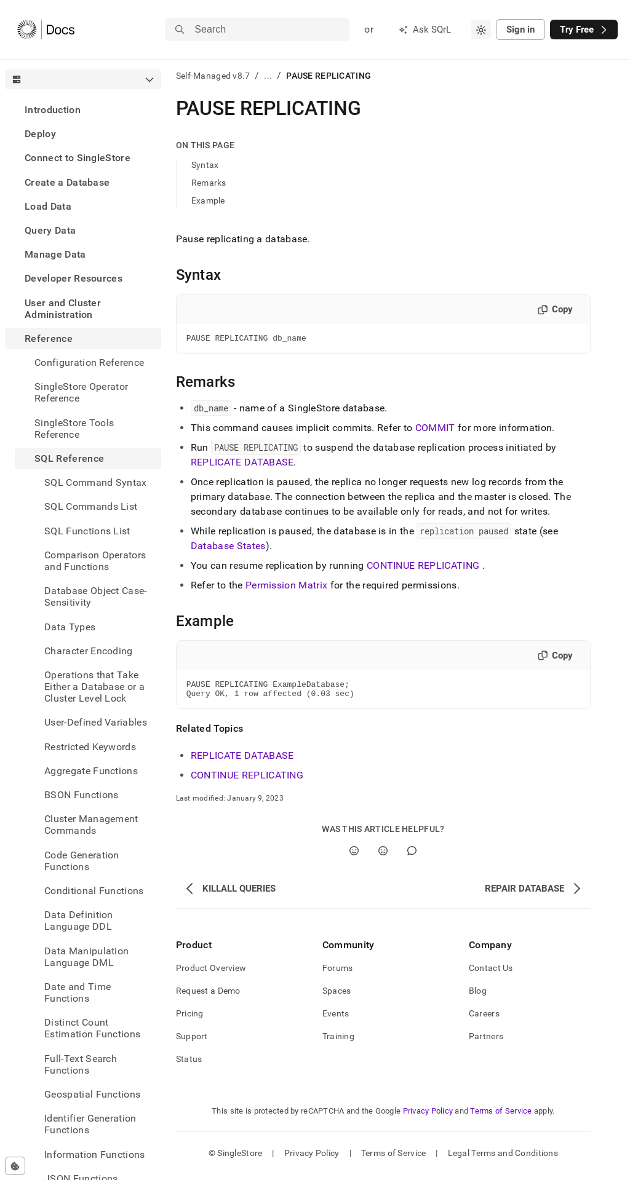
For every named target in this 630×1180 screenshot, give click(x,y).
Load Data (48, 206)
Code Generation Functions (81, 861)
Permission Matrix (286, 587)
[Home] (45, 29)
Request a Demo (208, 996)
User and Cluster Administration (63, 308)
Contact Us (491, 973)
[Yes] (354, 856)
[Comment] (411, 856)
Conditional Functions (94, 891)
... (268, 76)
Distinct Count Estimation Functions (92, 1028)
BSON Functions (81, 795)
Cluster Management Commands (91, 824)
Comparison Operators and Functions (95, 560)
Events (335, 1019)
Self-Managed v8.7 (213, 76)
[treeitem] (83, 110)
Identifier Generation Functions (90, 1124)
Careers (484, 1019)
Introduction (53, 110)
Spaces (336, 996)
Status (189, 1064)
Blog (478, 996)
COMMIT (435, 429)
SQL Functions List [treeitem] (87, 531)
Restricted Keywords (90, 747)
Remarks (208, 183)
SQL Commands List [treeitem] (90, 506)
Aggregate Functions (91, 771)
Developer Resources (73, 278)
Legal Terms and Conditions (503, 1158)
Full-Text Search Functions (80, 1064)
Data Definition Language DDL (78, 920)
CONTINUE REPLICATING (423, 567)
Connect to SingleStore (77, 158)
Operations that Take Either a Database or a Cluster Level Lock (94, 686)
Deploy (40, 134)
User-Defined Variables (95, 722)
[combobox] (481, 29)
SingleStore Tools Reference (74, 428)
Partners (486, 1042)
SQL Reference (69, 458)
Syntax (205, 165)
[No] (383, 856)
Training (338, 1042)
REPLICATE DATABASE (242, 464)
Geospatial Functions (92, 1094)
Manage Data (55, 254)
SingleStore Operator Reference (81, 392)
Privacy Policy (428, 1116)
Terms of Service (501, 1116)
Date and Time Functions (77, 992)
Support (192, 1042)
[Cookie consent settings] (15, 1166)
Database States (228, 547)
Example (208, 200)
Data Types (69, 627)
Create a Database (67, 182)
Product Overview (211, 973)
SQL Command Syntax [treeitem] (95, 482)
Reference (49, 338)
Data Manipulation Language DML (86, 956)
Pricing (190, 1019)
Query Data (50, 230)
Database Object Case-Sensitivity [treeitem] (95, 596)
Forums (337, 973)
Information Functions (94, 1154)
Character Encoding (88, 651)
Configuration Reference (89, 362)
